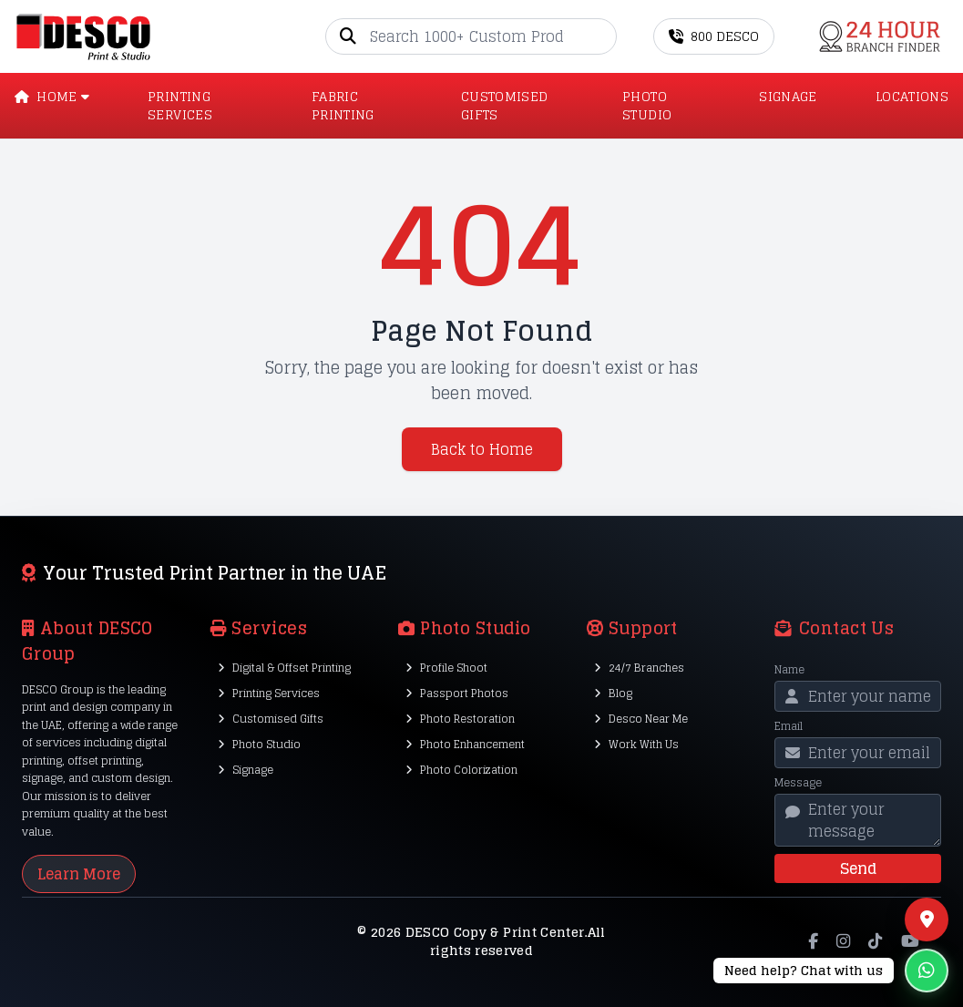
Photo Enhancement (465, 744)
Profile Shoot (446, 667)
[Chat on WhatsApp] (830, 970)
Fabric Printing (343, 105)
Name (789, 670)
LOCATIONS (912, 97)
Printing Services (269, 693)
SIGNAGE (787, 97)
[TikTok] (875, 941)
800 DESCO (714, 36)
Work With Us (636, 744)
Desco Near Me (641, 718)
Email (788, 726)
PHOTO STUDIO (646, 105)
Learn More (78, 874)
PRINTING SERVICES (180, 105)
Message (798, 783)
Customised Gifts (270, 718)
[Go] (602, 36)
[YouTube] (910, 941)
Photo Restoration (460, 718)
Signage (245, 769)
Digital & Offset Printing (284, 667)
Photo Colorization (461, 769)
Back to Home (482, 449)
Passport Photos (456, 693)
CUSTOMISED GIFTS (504, 105)
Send (858, 868)
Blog (613, 693)
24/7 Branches (639, 667)
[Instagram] (843, 941)
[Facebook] (813, 941)
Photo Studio (259, 744)
